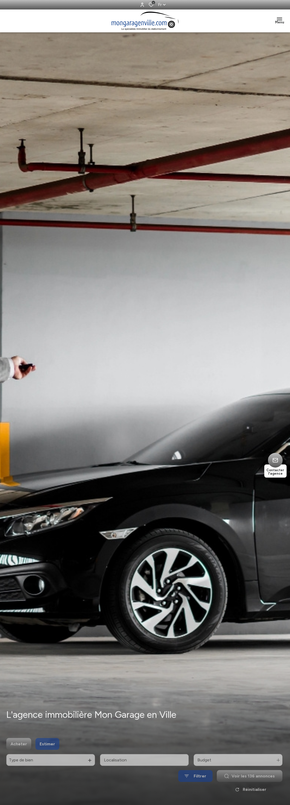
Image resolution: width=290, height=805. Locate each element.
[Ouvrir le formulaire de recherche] (195, 785)
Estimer (47, 752)
